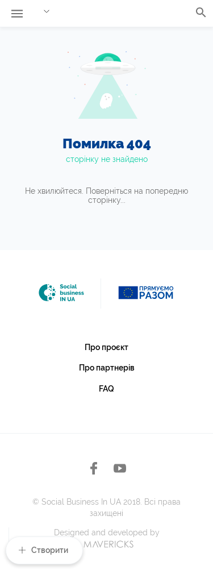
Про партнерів (107, 367)
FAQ (106, 388)
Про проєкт (106, 347)
